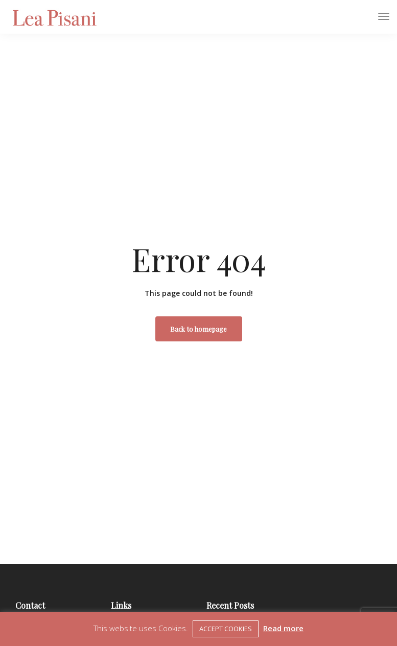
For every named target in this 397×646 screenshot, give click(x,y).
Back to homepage (198, 329)
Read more (283, 628)
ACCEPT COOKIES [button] (225, 628)
